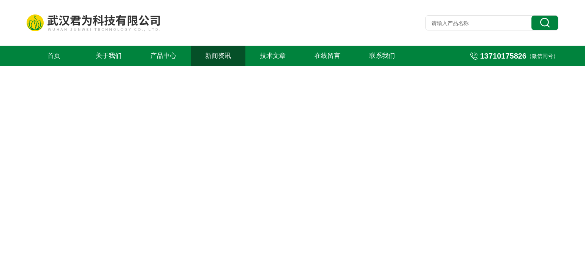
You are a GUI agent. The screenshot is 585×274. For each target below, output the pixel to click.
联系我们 (382, 55)
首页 (53, 55)
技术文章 (273, 55)
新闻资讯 (218, 55)
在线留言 (327, 55)
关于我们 (109, 55)
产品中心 (163, 55)
